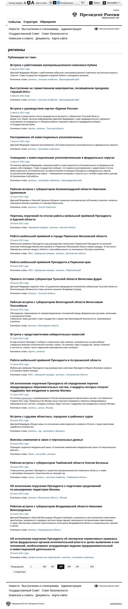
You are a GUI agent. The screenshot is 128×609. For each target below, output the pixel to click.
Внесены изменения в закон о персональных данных (46, 439)
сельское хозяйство (47, 79)
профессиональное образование (44, 557)
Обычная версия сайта (109, 29)
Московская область (76, 253)
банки (31, 454)
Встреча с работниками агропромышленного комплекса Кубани (53, 65)
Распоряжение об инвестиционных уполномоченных (46, 137)
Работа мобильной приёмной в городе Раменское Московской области (58, 236)
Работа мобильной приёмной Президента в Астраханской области (55, 360)
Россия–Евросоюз (47, 207)
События (14, 21)
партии (31, 128)
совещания (26, 398)
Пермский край (73, 270)
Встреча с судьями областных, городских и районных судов (51, 416)
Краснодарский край (69, 79)
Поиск (97, 2)
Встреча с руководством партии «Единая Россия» (44, 108)
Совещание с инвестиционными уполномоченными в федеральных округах (62, 157)
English (116, 10)
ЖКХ (30, 253)
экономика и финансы (49, 149)
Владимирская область (49, 530)
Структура (31, 21)
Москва (49, 408)
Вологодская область (48, 325)
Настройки (112, 2)
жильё (31, 477)
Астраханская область (77, 375)
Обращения (48, 21)
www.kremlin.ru (116, 604)
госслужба (41, 454)
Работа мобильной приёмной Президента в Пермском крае (50, 262)
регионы (32, 79)
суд (39, 431)
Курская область (68, 227)
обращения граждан (38, 227)
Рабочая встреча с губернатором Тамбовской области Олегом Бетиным (59, 462)
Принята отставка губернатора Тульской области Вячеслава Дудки (56, 279)
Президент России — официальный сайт (95, 15)
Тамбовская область (77, 477)
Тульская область (55, 128)
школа (41, 408)
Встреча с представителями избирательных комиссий (47, 334)
